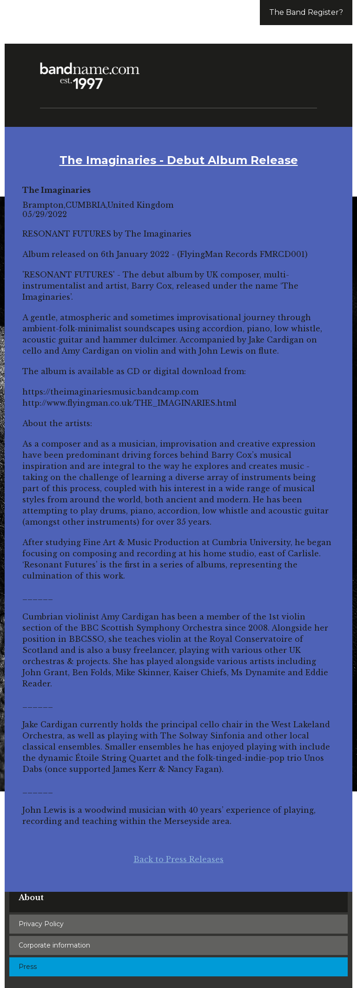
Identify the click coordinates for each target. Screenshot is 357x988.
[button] (306, 70)
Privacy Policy (41, 924)
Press (28, 966)
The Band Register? (306, 12)
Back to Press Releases (178, 859)
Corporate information (54, 945)
